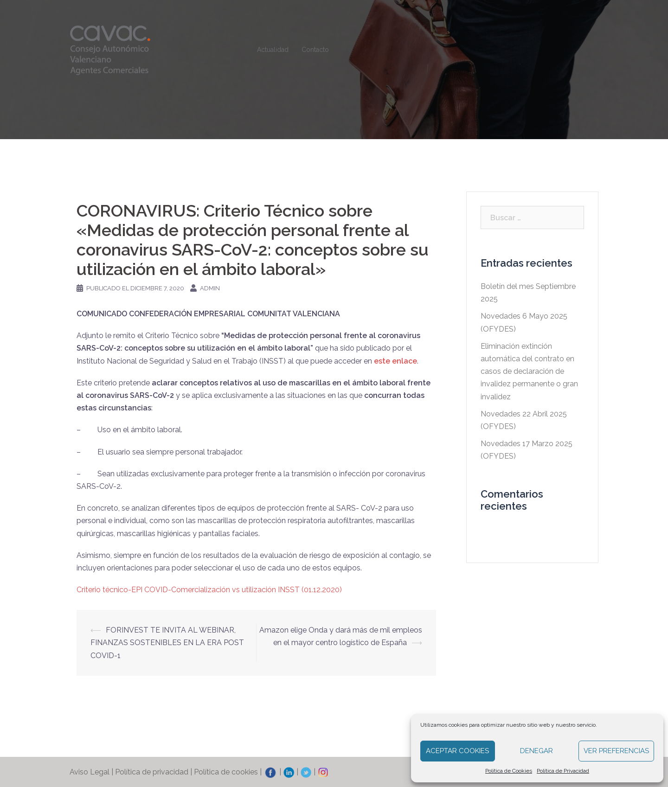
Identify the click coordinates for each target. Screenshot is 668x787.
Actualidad (273, 49)
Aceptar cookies (457, 751)
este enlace (395, 361)
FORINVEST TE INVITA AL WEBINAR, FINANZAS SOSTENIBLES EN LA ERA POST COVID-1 (167, 642)
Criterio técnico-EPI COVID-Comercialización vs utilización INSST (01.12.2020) (209, 589)
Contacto (315, 49)
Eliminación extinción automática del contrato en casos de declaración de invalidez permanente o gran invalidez (529, 371)
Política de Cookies (508, 771)
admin (210, 288)
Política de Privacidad (563, 771)
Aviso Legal (89, 772)
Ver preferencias (616, 751)
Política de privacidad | (154, 772)
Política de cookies (226, 772)
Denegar (536, 751)
